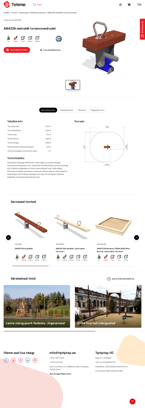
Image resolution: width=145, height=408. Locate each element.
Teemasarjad (23, 13)
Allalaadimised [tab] (66, 110)
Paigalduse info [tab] (97, 110)
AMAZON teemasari (38, 13)
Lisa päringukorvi (17, 49)
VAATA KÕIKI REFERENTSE (120, 278)
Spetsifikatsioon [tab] (48, 110)
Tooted (14, 13)
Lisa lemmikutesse (50, 50)
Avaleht (7, 13)
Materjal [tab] (82, 110)
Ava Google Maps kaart (60, 374)
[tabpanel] (72, 151)
